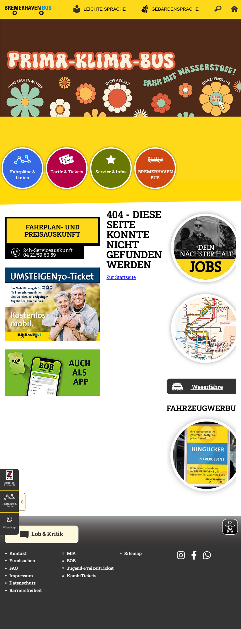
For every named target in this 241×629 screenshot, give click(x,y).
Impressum (21, 576)
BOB (71, 560)
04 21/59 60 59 (39, 254)
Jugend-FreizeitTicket (90, 568)
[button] (22, 502)
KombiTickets (81, 576)
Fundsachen (22, 560)
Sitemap (133, 553)
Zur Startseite (121, 277)
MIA (71, 553)
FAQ (13, 568)
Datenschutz (22, 583)
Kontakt (18, 553)
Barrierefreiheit (25, 590)
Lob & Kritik (49, 533)
